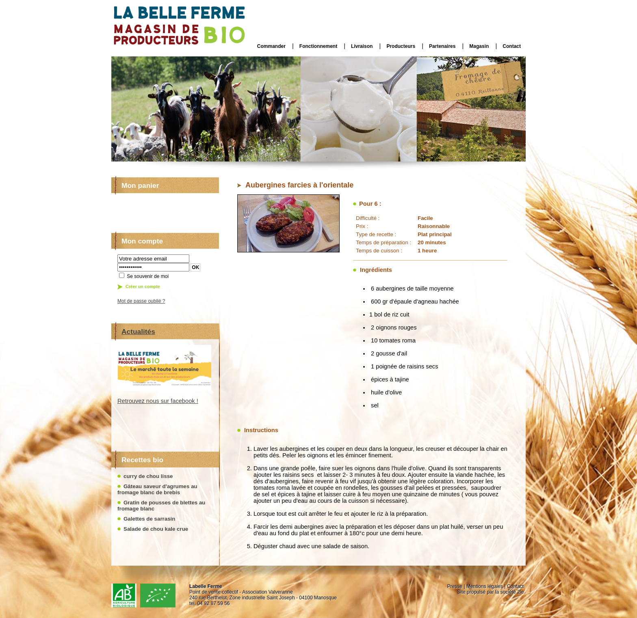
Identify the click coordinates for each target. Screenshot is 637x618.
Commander (271, 46)
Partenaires (442, 46)
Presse (454, 586)
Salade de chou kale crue (156, 529)
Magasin (479, 46)
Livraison (362, 46)
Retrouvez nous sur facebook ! (157, 401)
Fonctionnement (318, 46)
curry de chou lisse (148, 476)
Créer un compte (143, 286)
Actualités (138, 331)
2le (520, 592)
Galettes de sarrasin (149, 519)
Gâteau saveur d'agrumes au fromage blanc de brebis (157, 489)
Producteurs (400, 46)
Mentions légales (484, 586)
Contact (512, 46)
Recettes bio (142, 460)
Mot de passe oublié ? (141, 301)
